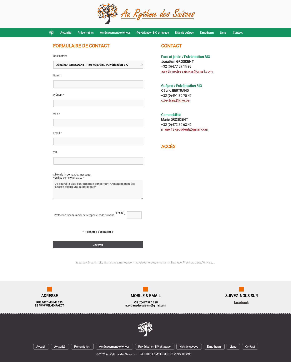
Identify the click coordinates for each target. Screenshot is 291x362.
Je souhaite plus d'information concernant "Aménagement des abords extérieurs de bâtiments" (98, 189)
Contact (238, 32)
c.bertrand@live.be (175, 100)
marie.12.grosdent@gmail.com (184, 129)
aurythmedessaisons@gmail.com (187, 71)
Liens (223, 32)
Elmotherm (207, 32)
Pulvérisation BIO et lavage (153, 32)
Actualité (65, 32)
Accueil (40, 346)
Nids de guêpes (184, 32)
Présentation (85, 32)
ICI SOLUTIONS (183, 354)
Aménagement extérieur (115, 32)
